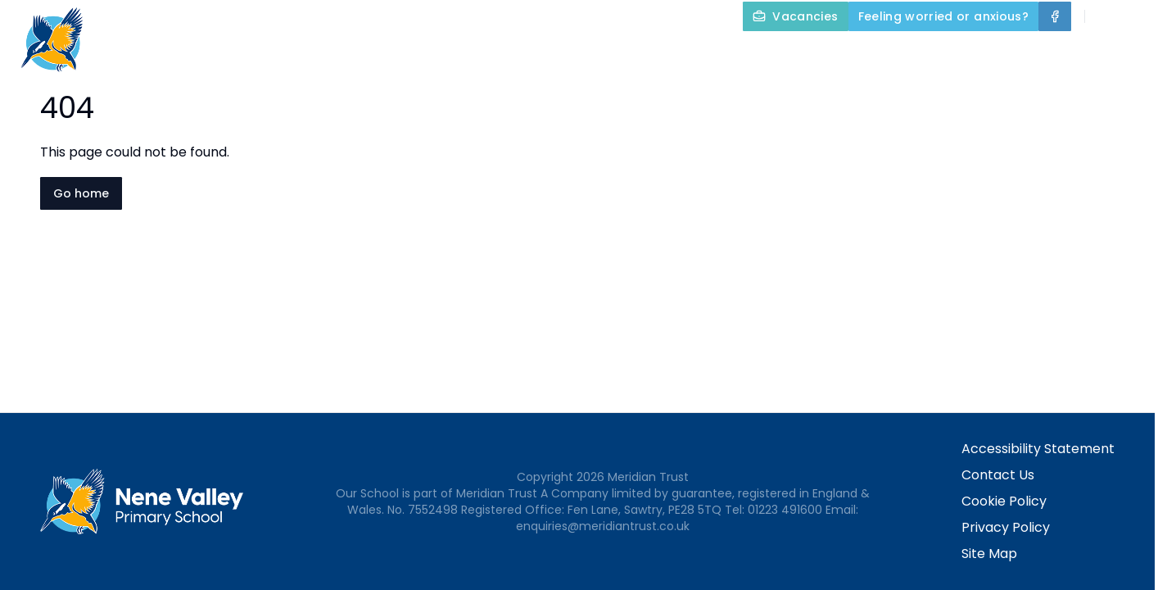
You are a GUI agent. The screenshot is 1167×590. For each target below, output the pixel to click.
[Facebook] (1054, 16)
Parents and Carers (976, 54)
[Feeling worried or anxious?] (943, 16)
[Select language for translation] (1141, 16)
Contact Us (1119, 54)
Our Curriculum (808, 54)
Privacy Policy (1005, 527)
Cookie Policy (1004, 501)
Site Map (989, 553)
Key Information (652, 54)
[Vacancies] (795, 16)
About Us (514, 54)
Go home (81, 193)
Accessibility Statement (1038, 448)
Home (422, 54)
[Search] (1106, 16)
